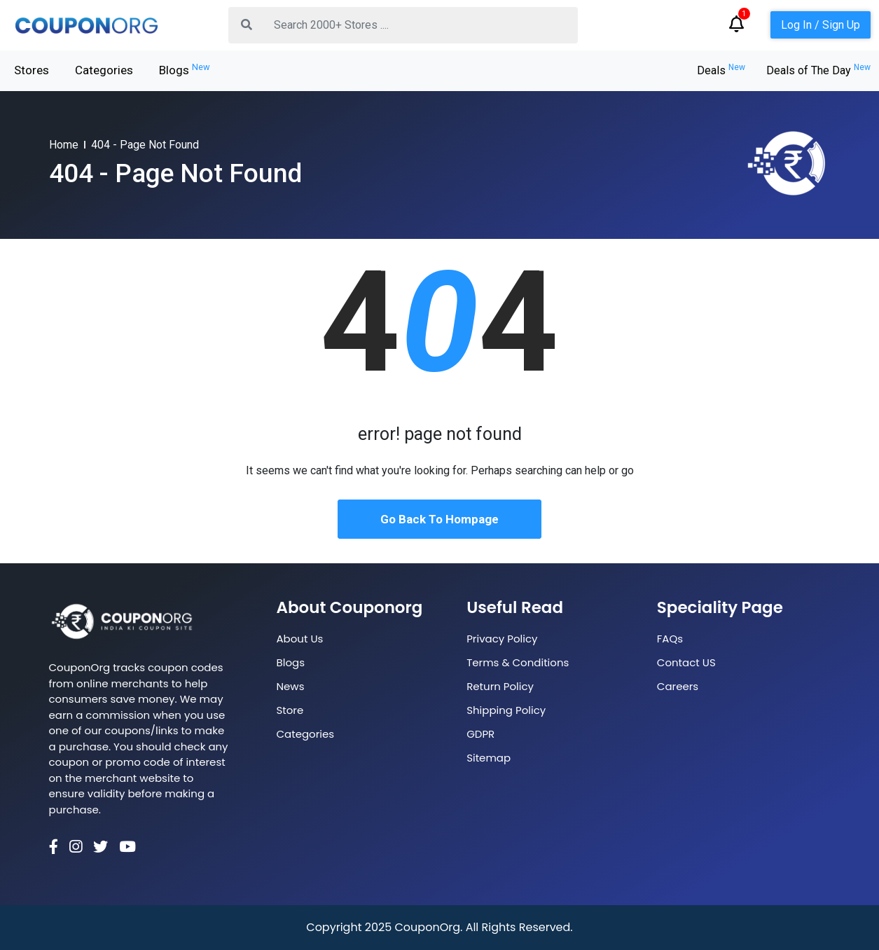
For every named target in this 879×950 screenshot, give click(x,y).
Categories (104, 70)
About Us (300, 638)
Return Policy (500, 686)
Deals (721, 70)
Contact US (686, 662)
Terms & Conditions (517, 662)
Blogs (184, 69)
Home (63, 144)
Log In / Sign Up (820, 25)
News (291, 686)
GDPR (480, 734)
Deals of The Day (818, 70)
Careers (677, 686)
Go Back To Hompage (439, 519)
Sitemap (488, 757)
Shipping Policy (506, 710)
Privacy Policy (501, 638)
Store (290, 710)
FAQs (670, 638)
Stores (31, 70)
